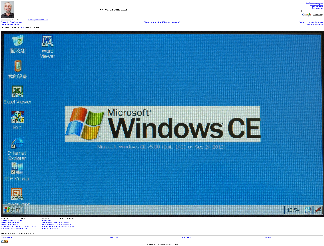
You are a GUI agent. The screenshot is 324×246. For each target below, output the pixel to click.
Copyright (268, 237)
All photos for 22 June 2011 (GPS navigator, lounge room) (162, 22)
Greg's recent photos (316, 7)
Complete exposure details (50, 228)
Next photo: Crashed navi (315, 24)
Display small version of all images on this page (56, 224)
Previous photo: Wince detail (10, 24)
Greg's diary (114, 237)
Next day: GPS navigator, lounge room (311, 22)
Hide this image (46, 220)
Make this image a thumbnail (10, 222)
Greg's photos (186, 237)
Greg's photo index (317, 8)
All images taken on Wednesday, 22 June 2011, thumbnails (19, 226)
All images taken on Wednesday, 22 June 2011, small (58, 226)
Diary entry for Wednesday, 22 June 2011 (14, 228)
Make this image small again (10, 224)
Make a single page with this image (12, 220)
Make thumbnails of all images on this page (55, 222)
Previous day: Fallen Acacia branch (12, 22)
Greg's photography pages (314, 3)
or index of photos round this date (38, 20)
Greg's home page (6, 237)
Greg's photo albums (316, 5)
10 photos (22, 27)
